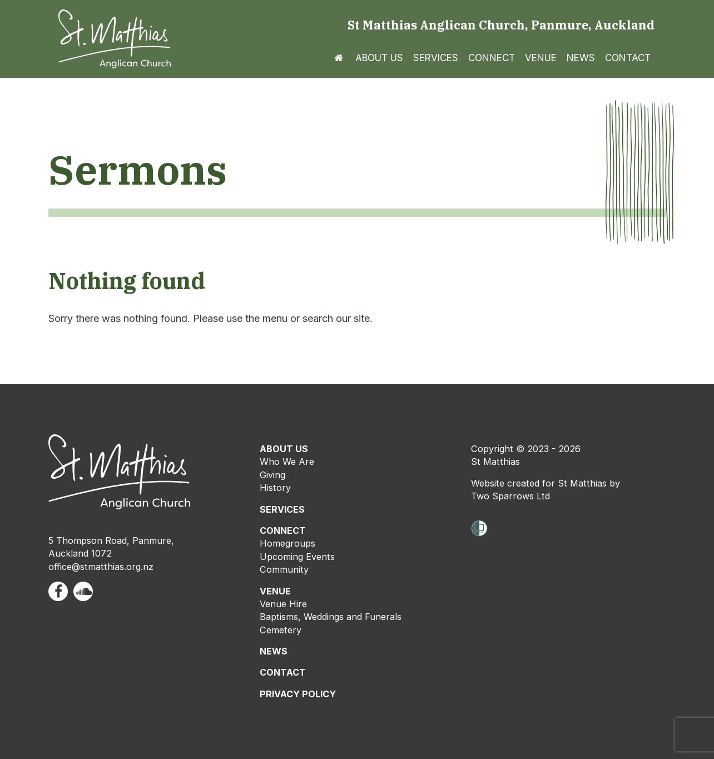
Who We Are (287, 461)
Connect (491, 57)
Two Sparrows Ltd (510, 496)
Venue (541, 57)
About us (379, 57)
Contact (628, 57)
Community (284, 569)
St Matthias (495, 461)
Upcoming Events (297, 556)
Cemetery (280, 630)
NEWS (273, 651)
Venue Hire (283, 603)
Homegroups (287, 543)
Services (435, 57)
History (275, 487)
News (581, 57)
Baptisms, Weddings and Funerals (330, 616)
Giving (272, 474)
